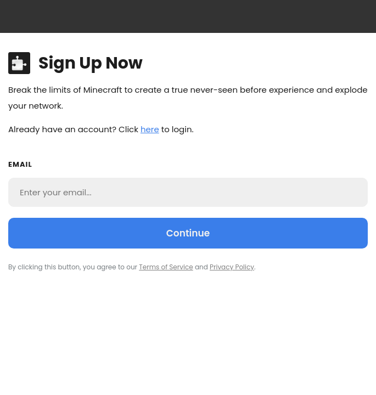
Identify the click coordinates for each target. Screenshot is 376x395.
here (150, 129)
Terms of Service (166, 267)
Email (20, 164)
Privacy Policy (232, 267)
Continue (188, 233)
